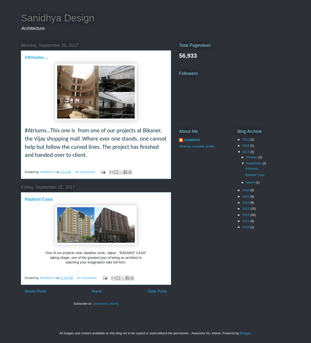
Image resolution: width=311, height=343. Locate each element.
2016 (246, 190)
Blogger (245, 333)
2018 (246, 145)
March (251, 182)
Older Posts (157, 291)
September (254, 163)
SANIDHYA (192, 140)
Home (97, 291)
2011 (246, 221)
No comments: (85, 172)
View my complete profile (196, 146)
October (252, 157)
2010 (246, 227)
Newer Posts (35, 291)
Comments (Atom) (105, 303)
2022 (246, 139)
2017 (246, 152)
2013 (246, 208)
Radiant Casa (38, 199)
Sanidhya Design (57, 18)
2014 (246, 202)
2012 (246, 215)
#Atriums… (36, 57)
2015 (246, 196)
